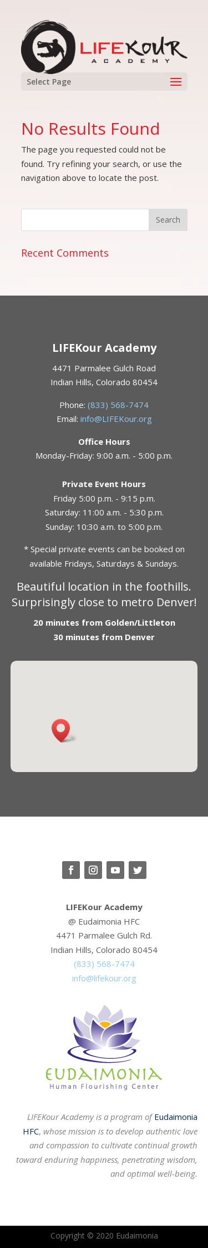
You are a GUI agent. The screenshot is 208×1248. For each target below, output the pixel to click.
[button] (64, 731)
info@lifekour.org (104, 978)
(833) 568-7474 (118, 404)
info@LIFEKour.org (116, 418)
